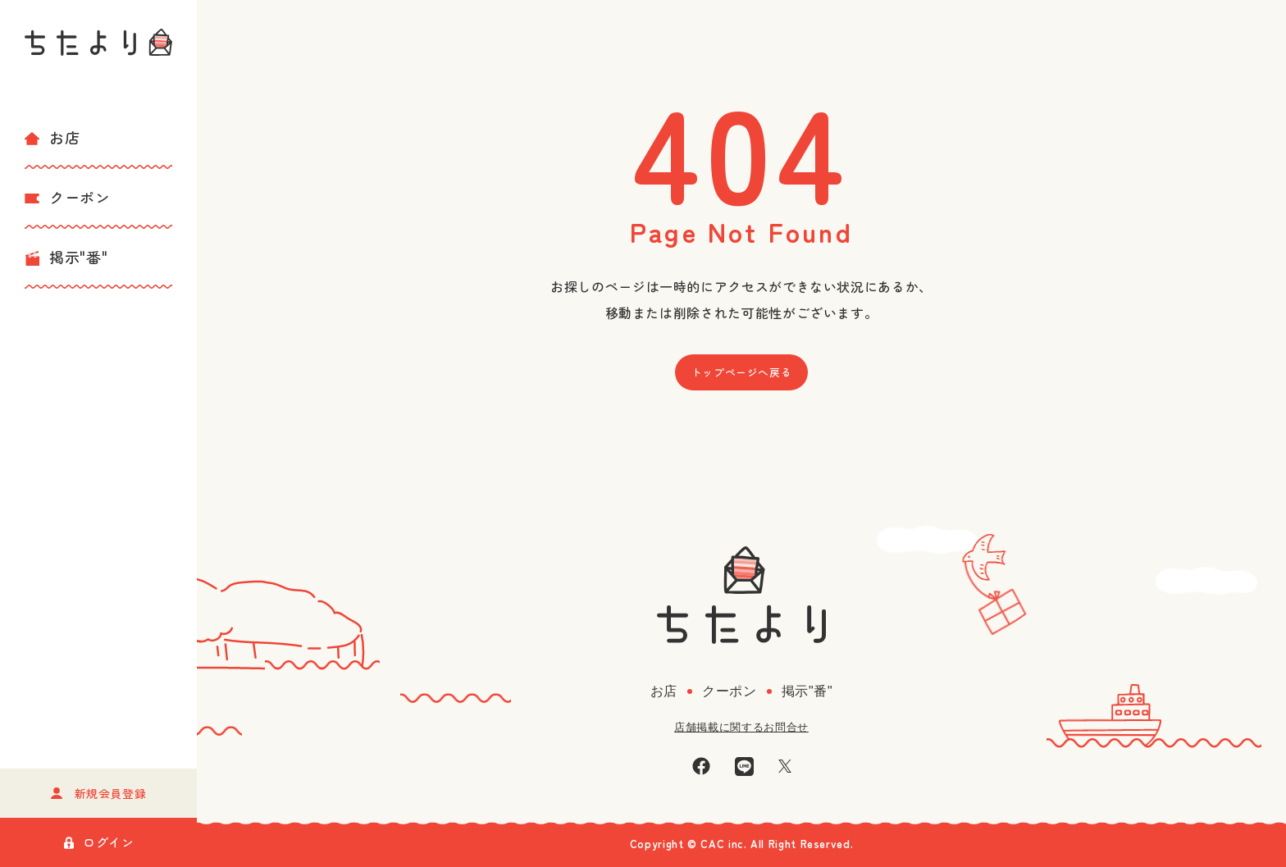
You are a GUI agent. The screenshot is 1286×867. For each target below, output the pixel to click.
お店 (52, 137)
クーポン (68, 197)
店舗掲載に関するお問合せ (741, 727)
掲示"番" (66, 256)
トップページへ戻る (741, 372)
